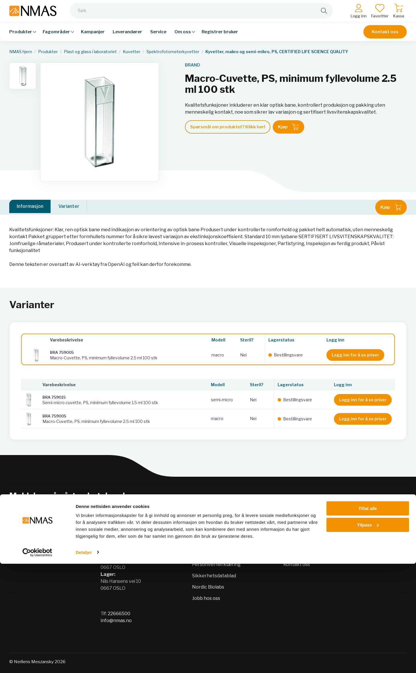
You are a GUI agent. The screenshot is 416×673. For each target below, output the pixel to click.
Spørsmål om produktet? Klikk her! (227, 127)
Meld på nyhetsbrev (365, 503)
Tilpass (368, 634)
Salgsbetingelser (302, 553)
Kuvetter (131, 52)
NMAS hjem (20, 52)
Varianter (68, 207)
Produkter (48, 52)
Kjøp (288, 127)
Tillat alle (368, 617)
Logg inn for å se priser (355, 354)
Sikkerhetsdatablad (214, 575)
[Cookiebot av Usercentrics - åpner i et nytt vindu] (37, 661)
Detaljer (84, 661)
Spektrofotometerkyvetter (172, 52)
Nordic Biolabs (208, 587)
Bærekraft (204, 553)
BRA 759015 (54, 397)
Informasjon (30, 207)
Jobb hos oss (206, 598)
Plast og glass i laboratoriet (90, 52)
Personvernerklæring (216, 564)
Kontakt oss (385, 35)
